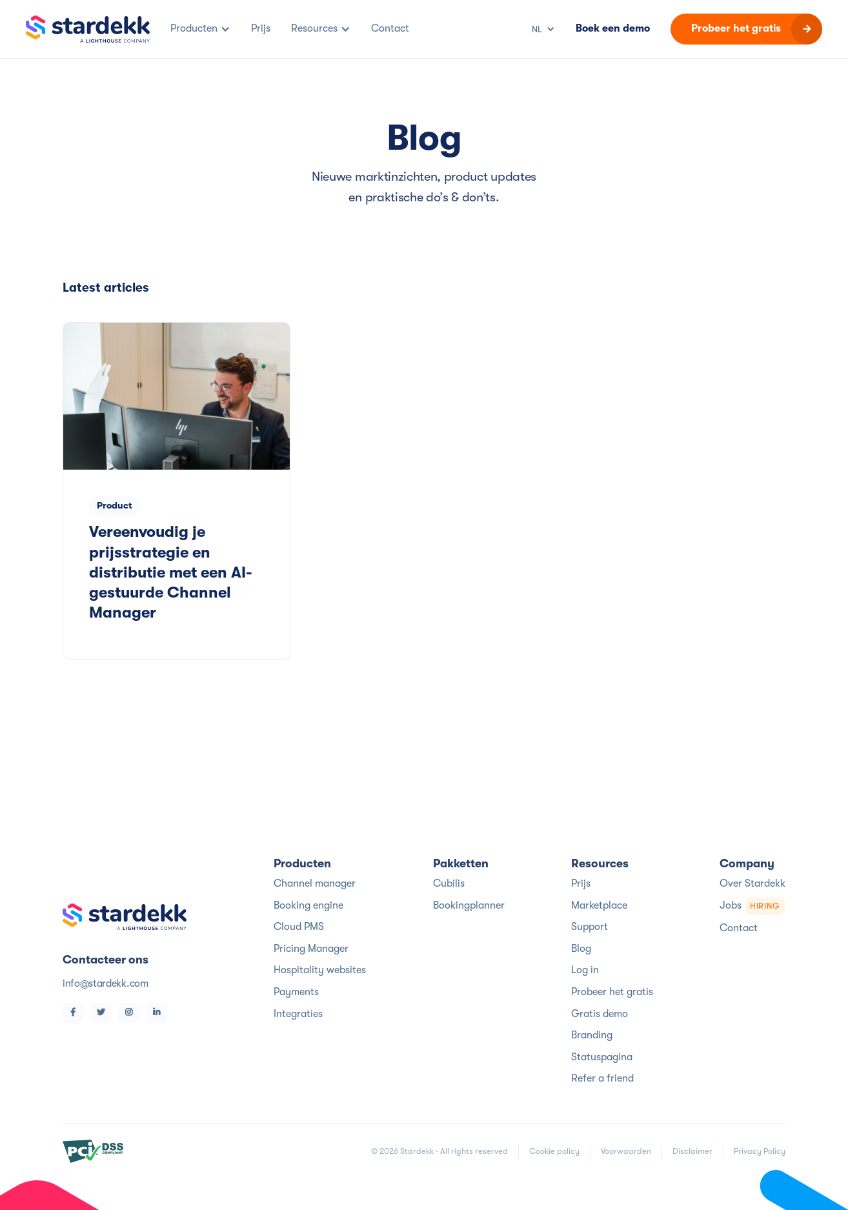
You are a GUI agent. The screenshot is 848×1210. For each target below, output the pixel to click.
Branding (591, 1035)
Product (114, 505)
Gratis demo (599, 1014)
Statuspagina (601, 1057)
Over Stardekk (752, 883)
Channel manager (315, 883)
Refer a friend (602, 1078)
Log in (585, 970)
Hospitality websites (320, 970)
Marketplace (599, 905)
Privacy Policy (759, 1151)
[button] (200, 29)
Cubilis (449, 883)
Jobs (752, 906)
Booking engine (308, 905)
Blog (581, 948)
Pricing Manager (311, 948)
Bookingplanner (469, 905)
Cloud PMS (299, 927)
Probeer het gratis (612, 992)
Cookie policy (554, 1151)
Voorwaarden (626, 1151)
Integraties (298, 1014)
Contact (739, 928)
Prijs (581, 883)
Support (589, 927)
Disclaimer (692, 1151)
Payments (296, 992)
